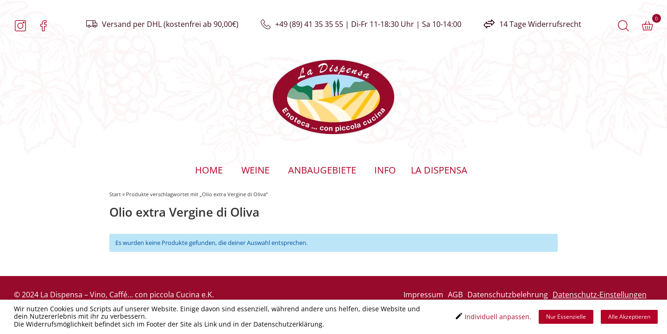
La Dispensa (438, 170)
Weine (255, 170)
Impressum (423, 294)
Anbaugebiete (322, 170)
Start (115, 194)
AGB (455, 294)
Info (385, 170)
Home (209, 170)
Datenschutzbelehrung (507, 294)
